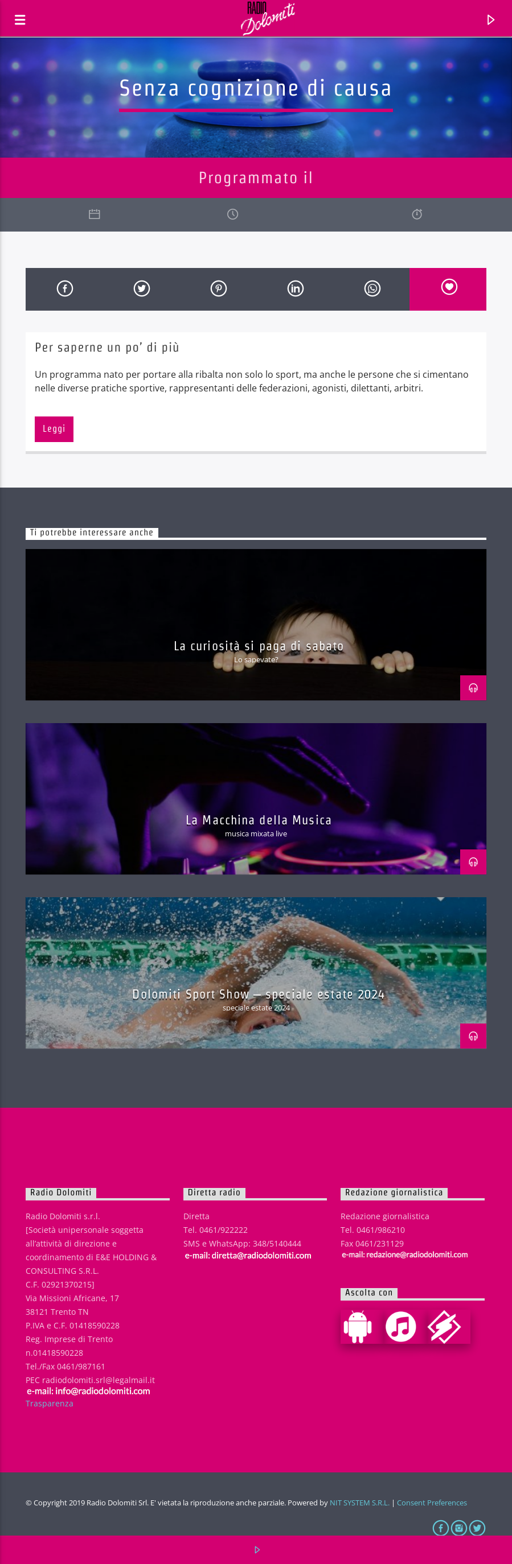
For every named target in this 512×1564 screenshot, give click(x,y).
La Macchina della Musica (259, 820)
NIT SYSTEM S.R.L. (360, 1502)
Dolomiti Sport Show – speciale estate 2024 (258, 994)
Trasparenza (49, 1403)
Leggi (54, 429)
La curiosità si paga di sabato (259, 646)
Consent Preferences (432, 1502)
